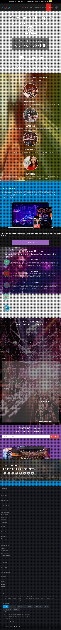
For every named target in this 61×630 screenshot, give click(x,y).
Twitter (3, 579)
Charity (3, 570)
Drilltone (3, 531)
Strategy (30, 606)
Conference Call (5, 550)
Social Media (8, 609)
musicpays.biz (17, 626)
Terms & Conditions (45, 628)
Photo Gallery (4, 564)
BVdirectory (4, 536)
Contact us (16, 609)
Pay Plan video (4, 514)
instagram (3, 586)
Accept (51, 1)
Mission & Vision (5, 495)
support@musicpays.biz (11, 621)
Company (27, 7)
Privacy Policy (4, 503)
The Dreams (4, 509)
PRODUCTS (32, 7)
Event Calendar (5, 543)
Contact (44, 7)
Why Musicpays (4, 500)
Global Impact (38, 606)
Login (52, 7)
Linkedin (3, 584)
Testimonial (4, 562)
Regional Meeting (5, 545)
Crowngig (3, 526)
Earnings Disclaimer (54, 628)
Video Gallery (4, 567)
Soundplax (4, 528)
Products (12, 606)
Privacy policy (36, 628)
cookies (18, 1)
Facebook (3, 576)
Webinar (3, 548)
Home (23, 7)
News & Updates (5, 559)
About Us (3, 492)
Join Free (49, 7)
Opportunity (38, 7)
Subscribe (54, 437)
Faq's (46, 606)
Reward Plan (4, 519)
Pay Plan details (5, 512)
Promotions (4, 517)
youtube (3, 581)
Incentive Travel (5, 553)
